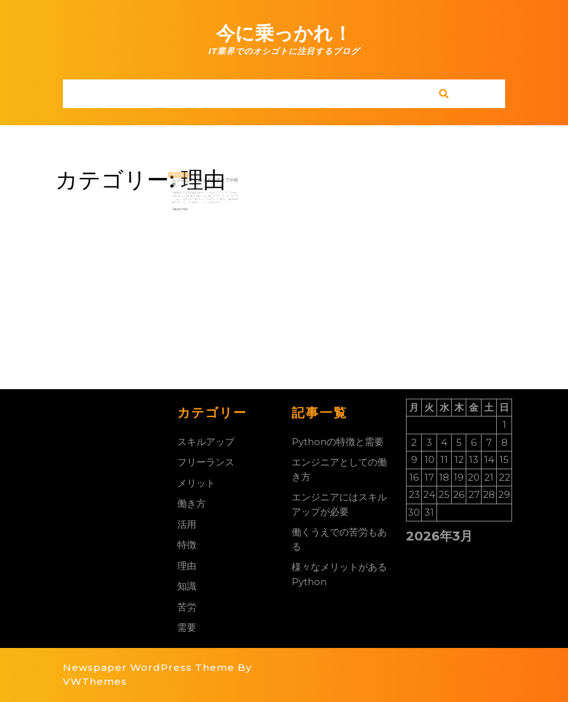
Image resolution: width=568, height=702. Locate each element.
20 (185, 182)
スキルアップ (205, 442)
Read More (187, 207)
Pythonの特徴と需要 (338, 442)
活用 (186, 524)
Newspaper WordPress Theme (148, 667)
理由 (186, 566)
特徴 (186, 545)
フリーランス (205, 462)
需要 (186, 627)
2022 (189, 182)
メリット (196, 483)
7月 (182, 182)
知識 (186, 586)
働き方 (191, 503)
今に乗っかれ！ (284, 33)
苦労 (186, 607)
